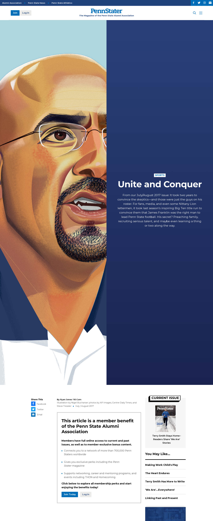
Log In (25, 13)
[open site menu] (200, 13)
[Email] (210, 3)
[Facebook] (193, 3)
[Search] (194, 13)
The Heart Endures (157, 473)
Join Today (70, 494)
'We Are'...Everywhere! (160, 489)
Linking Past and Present (161, 498)
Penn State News (36, 3)
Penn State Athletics (62, 3)
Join (15, 13)
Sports (160, 175)
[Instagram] (204, 3)
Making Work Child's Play (161, 464)
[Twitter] (199, 3)
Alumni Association (12, 3)
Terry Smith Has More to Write (165, 481)
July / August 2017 (84, 406)
